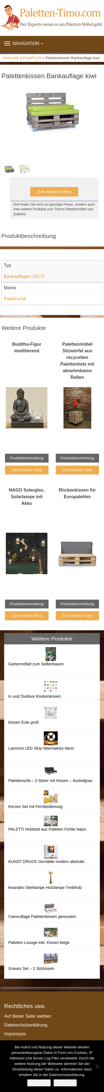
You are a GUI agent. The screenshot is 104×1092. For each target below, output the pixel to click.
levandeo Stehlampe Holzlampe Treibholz (45, 887)
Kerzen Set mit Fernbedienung (35, 806)
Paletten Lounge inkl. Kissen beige (39, 942)
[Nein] (97, 1066)
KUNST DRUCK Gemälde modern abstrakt (46, 861)
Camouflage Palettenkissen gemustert (42, 916)
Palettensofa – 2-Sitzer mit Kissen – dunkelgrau (50, 780)
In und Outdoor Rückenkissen (34, 696)
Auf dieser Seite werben (27, 1016)
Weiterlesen (65, 1083)
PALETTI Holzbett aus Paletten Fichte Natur (47, 829)
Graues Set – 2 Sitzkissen (31, 968)
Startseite (11, 58)
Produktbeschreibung (27, 458)
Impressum (15, 1033)
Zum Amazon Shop (54, 192)
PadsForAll (32, 58)
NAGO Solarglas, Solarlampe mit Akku (27, 497)
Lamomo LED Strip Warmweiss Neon (41, 748)
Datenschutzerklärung (25, 1025)
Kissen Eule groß (23, 722)
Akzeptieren (39, 1083)
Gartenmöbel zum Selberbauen (36, 664)
